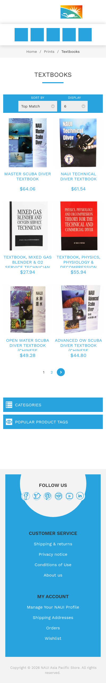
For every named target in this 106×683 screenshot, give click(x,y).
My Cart (85, 34)
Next (61, 372)
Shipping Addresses (53, 617)
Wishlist (69, 34)
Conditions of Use (53, 564)
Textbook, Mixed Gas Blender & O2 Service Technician (27, 262)
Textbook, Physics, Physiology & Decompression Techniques (78, 265)
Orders (53, 627)
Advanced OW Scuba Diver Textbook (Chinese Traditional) (78, 348)
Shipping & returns (53, 543)
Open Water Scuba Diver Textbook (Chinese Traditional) (27, 348)
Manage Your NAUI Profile (53, 607)
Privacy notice (53, 554)
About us (53, 575)
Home (31, 51)
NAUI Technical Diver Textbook (78, 176)
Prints (49, 51)
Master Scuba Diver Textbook (27, 176)
